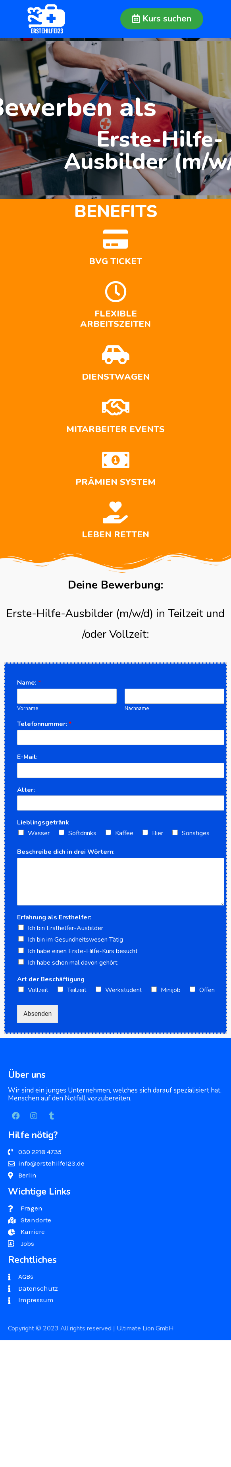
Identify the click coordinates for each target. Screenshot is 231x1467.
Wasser (39, 833)
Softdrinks (82, 833)
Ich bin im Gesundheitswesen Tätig (75, 939)
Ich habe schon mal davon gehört (72, 962)
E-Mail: (27, 757)
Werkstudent (123, 990)
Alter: (26, 790)
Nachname (137, 708)
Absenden (37, 1013)
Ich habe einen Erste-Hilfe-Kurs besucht (83, 951)
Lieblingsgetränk (43, 822)
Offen (207, 990)
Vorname (27, 708)
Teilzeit (77, 990)
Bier (157, 833)
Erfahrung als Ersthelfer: (54, 917)
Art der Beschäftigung (51, 979)
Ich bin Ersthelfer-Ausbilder (65, 928)
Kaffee (124, 833)
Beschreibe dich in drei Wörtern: (66, 852)
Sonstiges (196, 833)
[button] (161, 18)
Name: (29, 683)
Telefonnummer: (44, 724)
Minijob (171, 990)
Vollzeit (38, 990)
